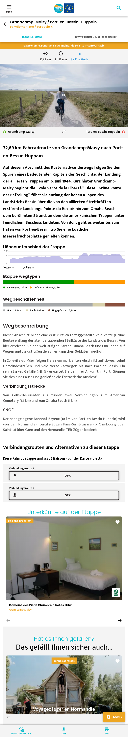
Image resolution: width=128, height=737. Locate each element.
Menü (9, 8)
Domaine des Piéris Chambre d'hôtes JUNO (41, 605)
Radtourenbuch (21, 733)
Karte (117, 717)
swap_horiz (63, 131)
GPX (68, 476)
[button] (120, 620)
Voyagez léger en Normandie (64, 709)
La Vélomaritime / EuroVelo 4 (31, 27)
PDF (107, 733)
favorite (117, 522)
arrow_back (5, 24)
